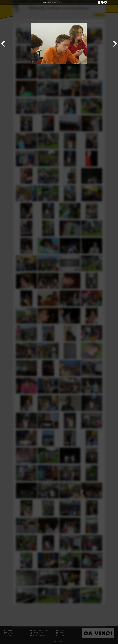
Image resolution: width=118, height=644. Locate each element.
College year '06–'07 (52, 2)
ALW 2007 (61, 2)
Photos (43, 2)
